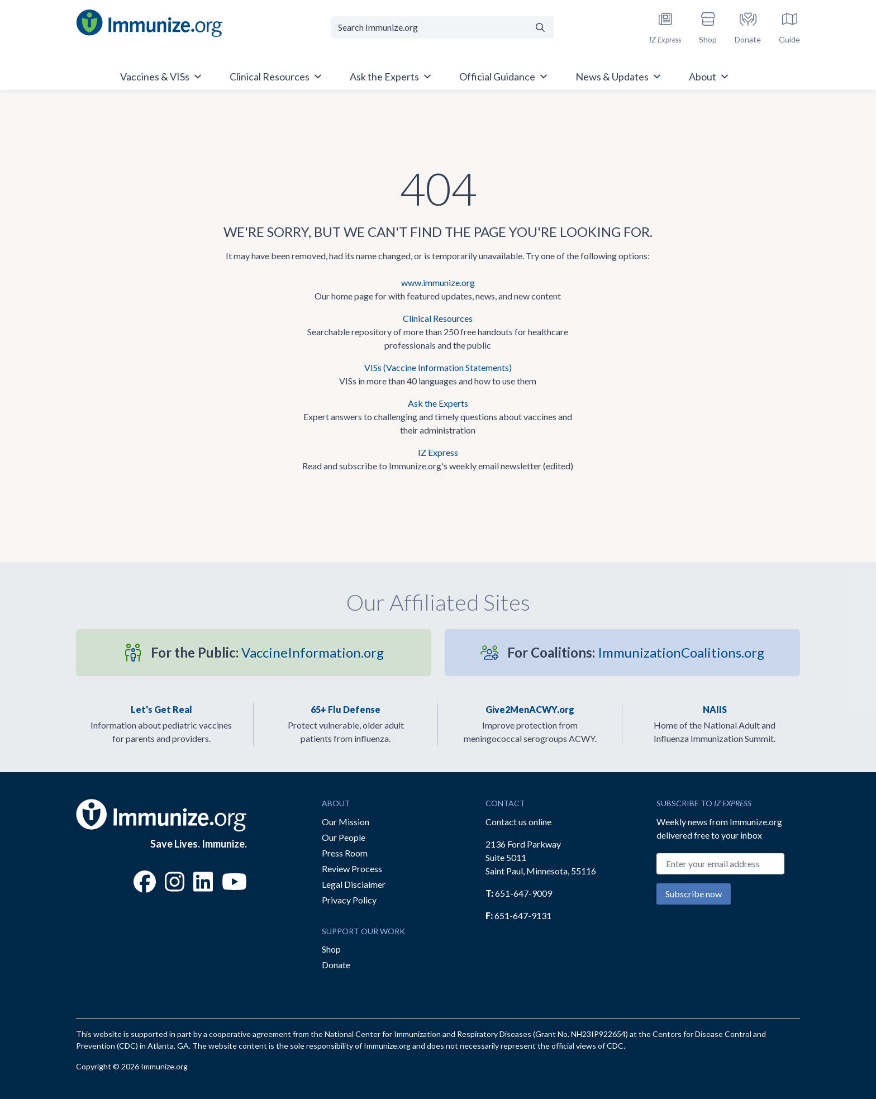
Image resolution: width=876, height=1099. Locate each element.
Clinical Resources (438, 318)
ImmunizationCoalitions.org (635, 652)
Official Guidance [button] (504, 76)
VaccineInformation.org (267, 652)
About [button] (709, 76)
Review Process (352, 868)
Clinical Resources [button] (276, 76)
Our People (343, 837)
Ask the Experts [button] (391, 76)
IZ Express (438, 452)
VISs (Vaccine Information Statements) (438, 367)
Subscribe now (693, 893)
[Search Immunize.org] (429, 27)
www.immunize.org (438, 282)
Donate (336, 964)
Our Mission (345, 821)
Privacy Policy (349, 900)
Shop (331, 949)
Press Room (345, 853)
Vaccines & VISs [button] (161, 76)
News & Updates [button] (618, 76)
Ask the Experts (438, 403)
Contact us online (518, 821)
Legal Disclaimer (353, 884)
